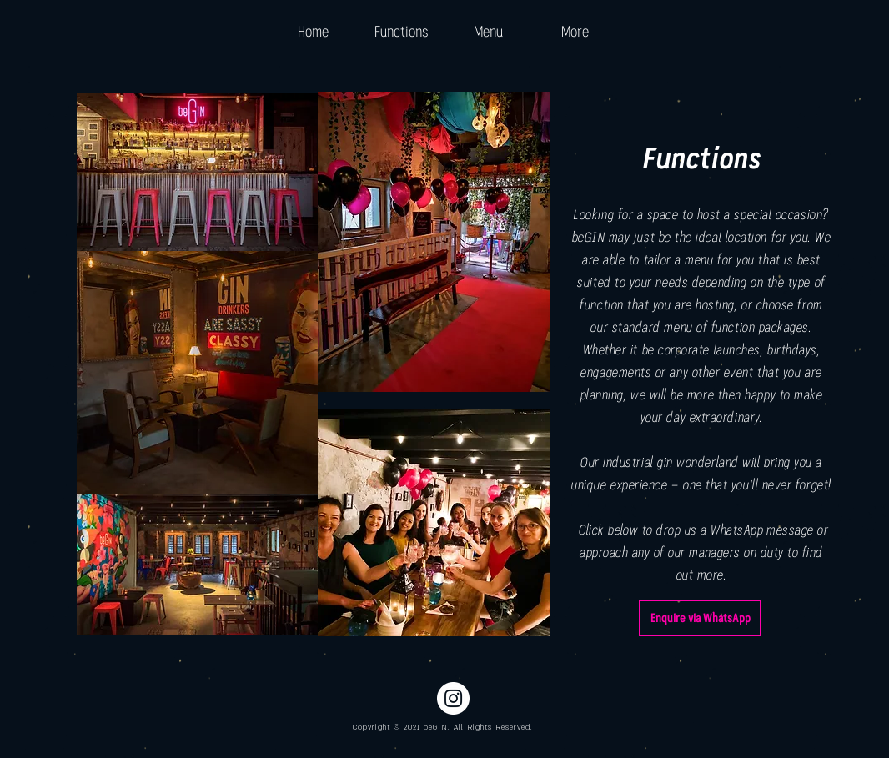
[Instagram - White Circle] (453, 698)
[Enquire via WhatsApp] (700, 618)
